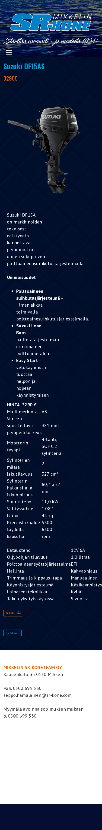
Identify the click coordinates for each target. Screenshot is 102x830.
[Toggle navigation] (9, 52)
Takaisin (12, 633)
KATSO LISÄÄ (13, 613)
